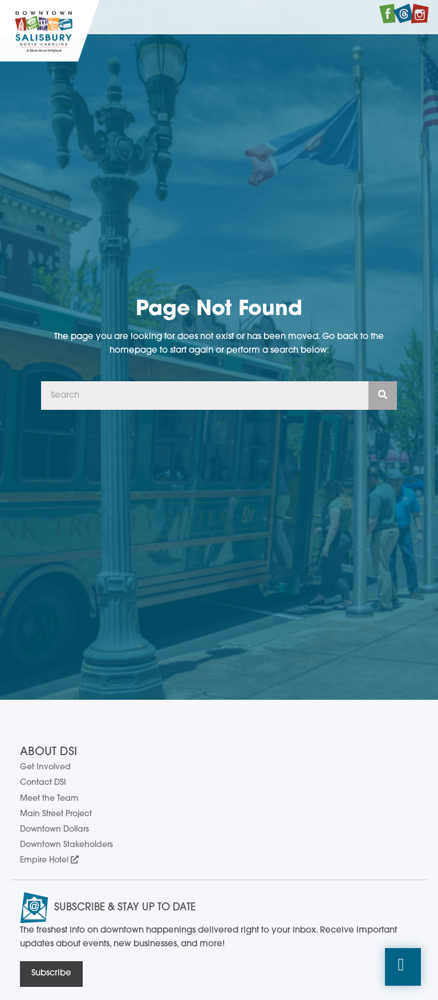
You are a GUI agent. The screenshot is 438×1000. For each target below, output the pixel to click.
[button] (403, 967)
